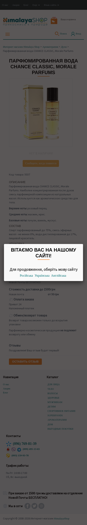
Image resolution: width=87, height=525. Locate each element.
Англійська (58, 275)
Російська (26, 275)
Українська (42, 275)
